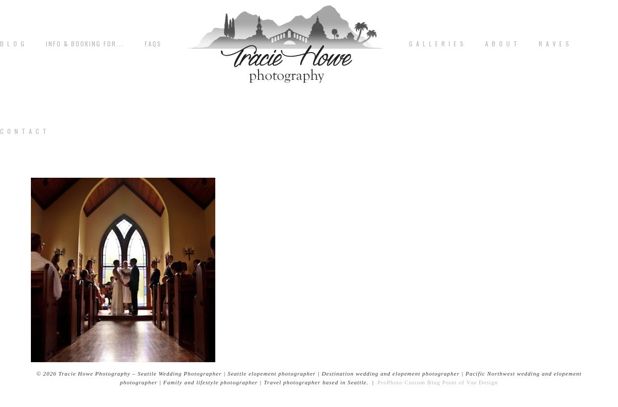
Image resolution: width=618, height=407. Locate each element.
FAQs (153, 44)
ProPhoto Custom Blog (408, 382)
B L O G (12, 44)
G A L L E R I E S (437, 44)
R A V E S (554, 44)
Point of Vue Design (470, 382)
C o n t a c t (23, 131)
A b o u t (501, 44)
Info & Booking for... (85, 44)
